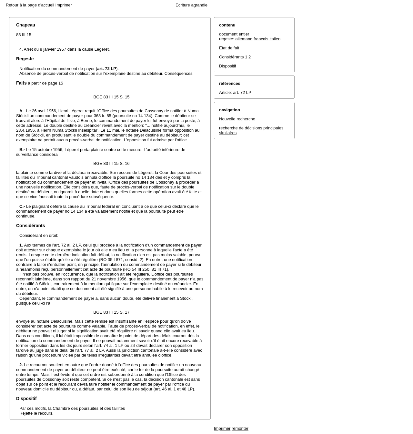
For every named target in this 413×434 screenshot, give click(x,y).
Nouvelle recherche (237, 118)
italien (274, 38)
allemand (244, 38)
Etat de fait (229, 47)
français (261, 38)
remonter (240, 428)
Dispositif (227, 66)
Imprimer (63, 5)
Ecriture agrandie (191, 5)
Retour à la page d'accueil (30, 5)
